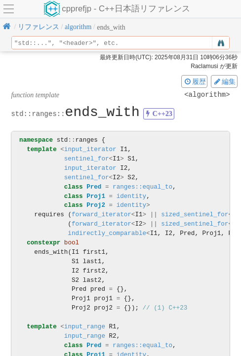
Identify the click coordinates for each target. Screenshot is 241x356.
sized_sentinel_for (194, 214)
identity (131, 196)
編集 (224, 81)
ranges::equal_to (142, 187)
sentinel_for (86, 159)
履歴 (194, 81)
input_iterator (90, 149)
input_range (84, 326)
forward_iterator (101, 214)
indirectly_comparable (107, 233)
